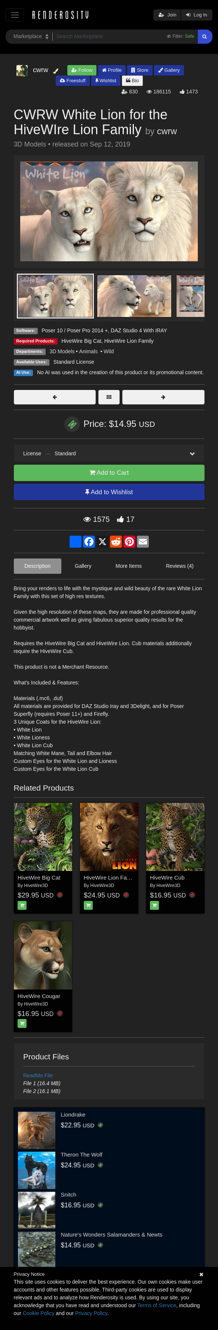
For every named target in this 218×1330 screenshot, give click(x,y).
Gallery (169, 70)
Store (139, 70)
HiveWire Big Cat (81, 341)
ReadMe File (38, 1075)
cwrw (167, 131)
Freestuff (73, 80)
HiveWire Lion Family (129, 341)
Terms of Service (156, 1305)
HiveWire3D (36, 885)
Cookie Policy (39, 1313)
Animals (89, 351)
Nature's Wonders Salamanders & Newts (112, 1234)
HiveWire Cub (167, 877)
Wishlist (105, 80)
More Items (129, 566)
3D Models (62, 351)
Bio (132, 80)
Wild (109, 351)
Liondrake (73, 1114)
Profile (112, 70)
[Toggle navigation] (15, 14)
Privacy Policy (91, 1313)
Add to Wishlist (109, 492)
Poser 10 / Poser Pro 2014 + (75, 330)
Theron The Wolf (81, 1154)
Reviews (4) (180, 566)
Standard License (73, 362)
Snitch (69, 1194)
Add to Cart (109, 472)
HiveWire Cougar (39, 996)
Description (37, 566)
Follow (81, 70)
